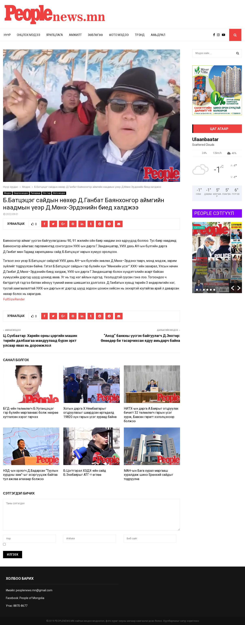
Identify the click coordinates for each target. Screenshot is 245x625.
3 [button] (204, 289)
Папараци (35, 193)
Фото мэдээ (119, 35)
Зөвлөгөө (95, 35)
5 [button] (210, 289)
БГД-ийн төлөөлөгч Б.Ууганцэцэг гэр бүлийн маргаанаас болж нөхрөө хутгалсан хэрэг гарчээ (30, 413)
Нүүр (7, 35)
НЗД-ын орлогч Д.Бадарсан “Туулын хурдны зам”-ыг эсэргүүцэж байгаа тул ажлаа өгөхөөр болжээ (30, 475)
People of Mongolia (31, 598)
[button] (233, 288)
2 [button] (200, 289)
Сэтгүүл (198, 228)
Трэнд (140, 35)
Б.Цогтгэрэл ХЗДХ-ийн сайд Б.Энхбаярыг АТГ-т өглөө (84, 473)
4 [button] (207, 289)
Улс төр (46, 193)
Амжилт (75, 35)
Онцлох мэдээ (28, 35)
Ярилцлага (54, 35)
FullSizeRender (14, 299)
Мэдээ (7, 193)
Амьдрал (158, 35)
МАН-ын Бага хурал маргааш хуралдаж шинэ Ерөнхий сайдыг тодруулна (148, 475)
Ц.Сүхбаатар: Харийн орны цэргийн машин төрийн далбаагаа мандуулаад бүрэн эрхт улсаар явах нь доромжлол (40, 341)
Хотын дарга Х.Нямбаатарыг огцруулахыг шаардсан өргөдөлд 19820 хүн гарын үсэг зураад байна (90, 413)
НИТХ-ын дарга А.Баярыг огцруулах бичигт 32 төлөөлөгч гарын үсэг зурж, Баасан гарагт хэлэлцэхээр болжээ (151, 415)
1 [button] (197, 289)
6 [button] (214, 289)
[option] (217, 257)
